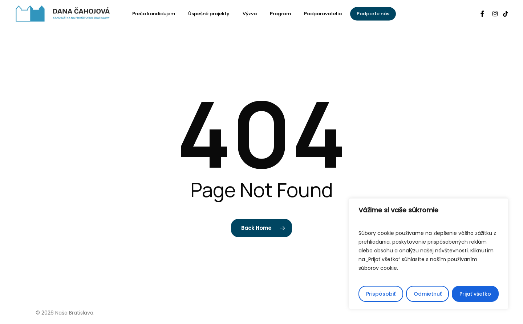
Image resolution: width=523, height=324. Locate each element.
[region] (428, 253)
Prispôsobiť (381, 293)
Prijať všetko (475, 293)
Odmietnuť (428, 293)
